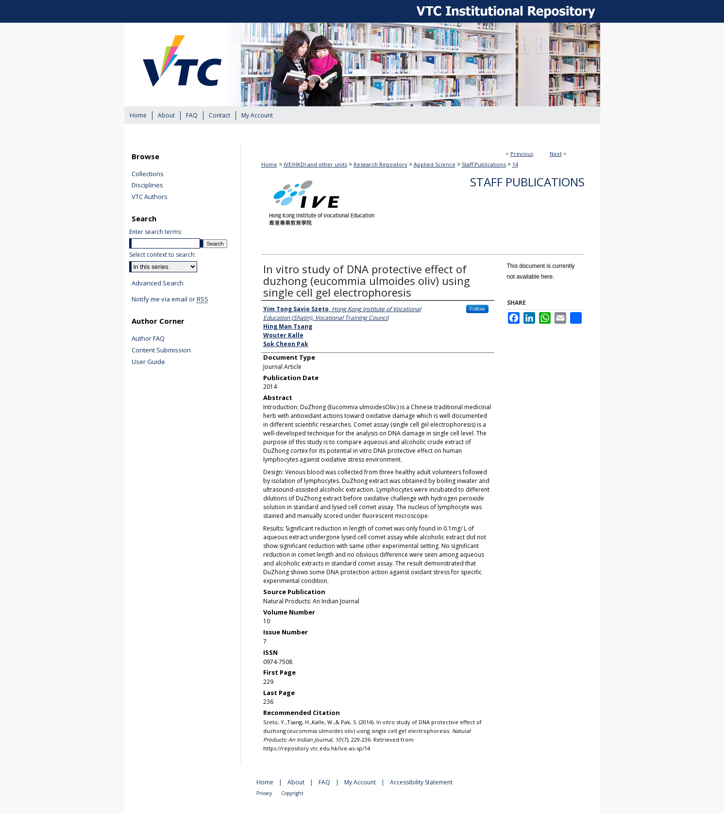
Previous (521, 153)
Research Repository (380, 164)
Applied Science (434, 164)
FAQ (325, 782)
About (296, 782)
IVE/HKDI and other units (315, 164)
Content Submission (161, 350)
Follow (477, 309)
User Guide (148, 362)
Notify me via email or (170, 299)
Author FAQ (148, 339)
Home (269, 164)
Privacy (264, 793)
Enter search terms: (155, 232)
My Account (360, 782)
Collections (148, 174)
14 (515, 164)
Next (556, 153)
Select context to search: (162, 254)
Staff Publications (484, 164)
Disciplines (147, 185)
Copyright (292, 793)
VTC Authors (150, 197)
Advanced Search (158, 283)
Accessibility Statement (421, 782)
